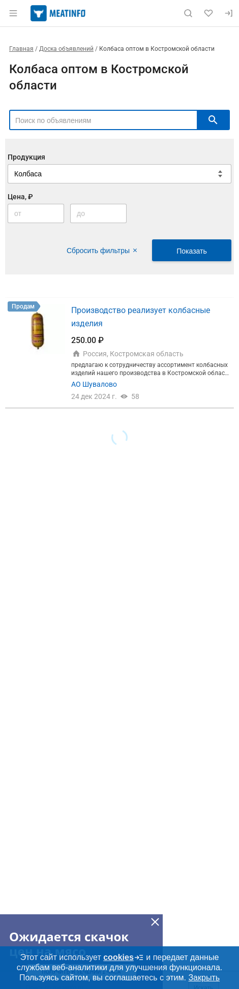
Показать (191, 251)
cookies (123, 957)
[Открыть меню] (13, 13)
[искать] (213, 120)
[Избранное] (208, 13)
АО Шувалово (94, 384)
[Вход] (229, 13)
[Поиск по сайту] (188, 13)
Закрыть (204, 977)
